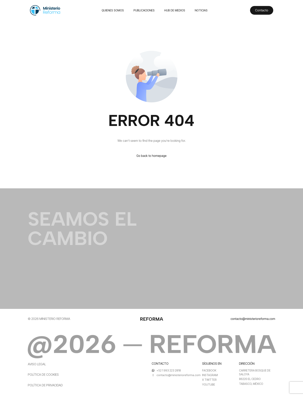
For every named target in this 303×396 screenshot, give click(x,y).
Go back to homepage (151, 156)
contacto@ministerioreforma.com (252, 319)
